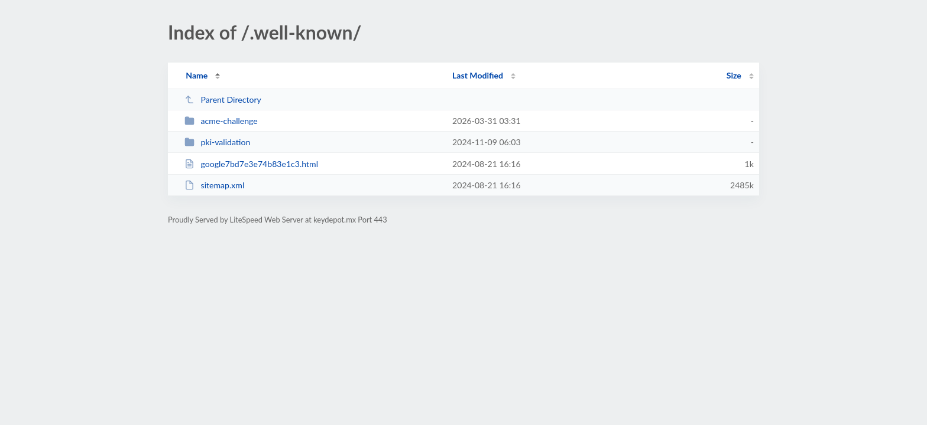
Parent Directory (222, 99)
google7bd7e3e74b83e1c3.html (251, 164)
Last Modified (477, 75)
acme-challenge (221, 121)
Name (197, 75)
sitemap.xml (214, 185)
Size (734, 75)
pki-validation (217, 142)
